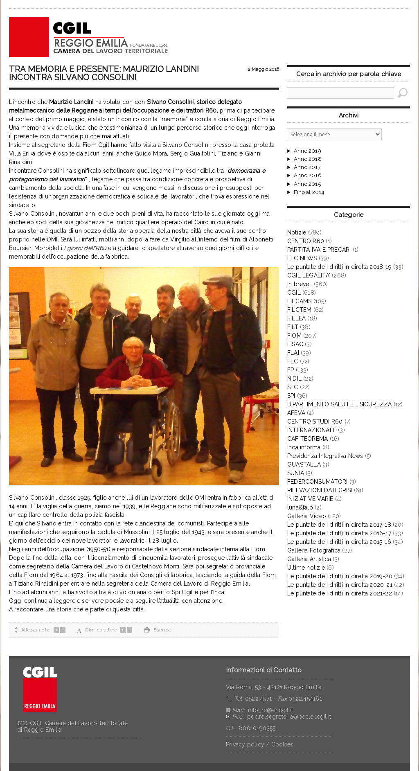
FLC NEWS (302, 258)
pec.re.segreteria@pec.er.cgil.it (289, 716)
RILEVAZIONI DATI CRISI (319, 490)
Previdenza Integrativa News (325, 456)
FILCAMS (299, 301)
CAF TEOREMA (307, 438)
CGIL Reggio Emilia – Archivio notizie (89, 37)
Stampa (157, 630)
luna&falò (300, 507)
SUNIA (295, 473)
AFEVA (296, 413)
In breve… (299, 284)
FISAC (295, 344)
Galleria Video (306, 516)
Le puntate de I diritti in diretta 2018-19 (339, 267)
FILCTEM (299, 310)
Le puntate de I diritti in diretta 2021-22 (339, 593)
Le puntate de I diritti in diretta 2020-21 (339, 585)
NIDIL (294, 378)
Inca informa (304, 447)
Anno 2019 (307, 151)
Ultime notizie (306, 567)
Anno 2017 (307, 167)
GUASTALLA (304, 464)
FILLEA (296, 318)
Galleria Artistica (309, 559)
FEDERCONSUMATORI (317, 481)
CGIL (294, 292)
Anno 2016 (308, 175)
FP (290, 370)
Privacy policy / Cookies (259, 744)
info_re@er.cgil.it (270, 710)
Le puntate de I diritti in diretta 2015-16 (339, 542)
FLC (292, 361)
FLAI (293, 352)
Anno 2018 (308, 159)
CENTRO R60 (305, 241)
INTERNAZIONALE (311, 430)
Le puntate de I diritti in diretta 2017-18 (339, 524)
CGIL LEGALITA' (308, 275)
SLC (292, 387)
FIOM (294, 335)
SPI (291, 395)
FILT (292, 327)
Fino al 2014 (309, 192)
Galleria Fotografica (313, 550)
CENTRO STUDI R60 (314, 421)
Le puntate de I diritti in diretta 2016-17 (339, 533)
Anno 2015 (307, 184)
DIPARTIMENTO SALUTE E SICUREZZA (339, 404)
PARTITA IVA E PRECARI (319, 249)
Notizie (296, 232)
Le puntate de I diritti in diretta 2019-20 (339, 576)
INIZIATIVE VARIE (310, 499)
